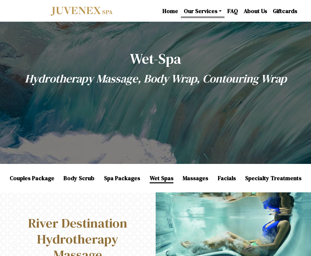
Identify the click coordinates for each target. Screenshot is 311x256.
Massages (195, 178)
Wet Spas (161, 178)
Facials (227, 178)
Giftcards (285, 11)
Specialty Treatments (273, 178)
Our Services (200, 11)
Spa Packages (122, 178)
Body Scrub (78, 178)
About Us (255, 11)
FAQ (232, 11)
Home (170, 11)
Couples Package (32, 178)
